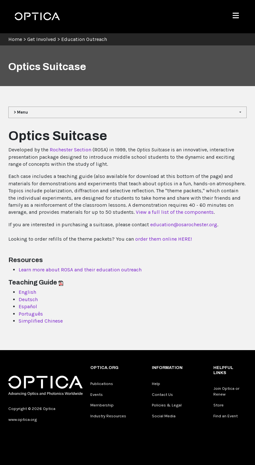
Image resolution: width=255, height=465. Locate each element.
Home (15, 39)
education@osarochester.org (183, 224)
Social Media (164, 415)
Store (218, 405)
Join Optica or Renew (226, 391)
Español (28, 306)
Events (96, 394)
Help (156, 383)
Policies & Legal (167, 405)
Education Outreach (84, 39)
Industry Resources (108, 415)
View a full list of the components (175, 212)
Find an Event (225, 415)
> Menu (21, 112)
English (27, 292)
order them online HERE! (163, 239)
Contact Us (162, 394)
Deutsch (28, 299)
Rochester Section (69, 150)
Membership (102, 405)
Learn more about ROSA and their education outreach (80, 270)
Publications (101, 383)
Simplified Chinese (41, 321)
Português (31, 314)
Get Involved (41, 39)
